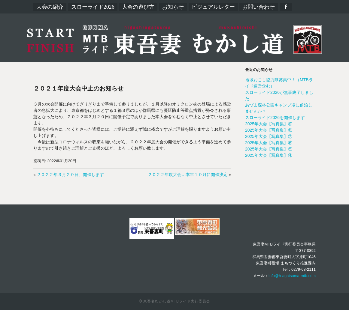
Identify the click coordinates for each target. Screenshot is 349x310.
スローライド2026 (92, 7)
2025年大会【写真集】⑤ (268, 149)
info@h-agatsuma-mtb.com (292, 275)
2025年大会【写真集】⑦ (268, 136)
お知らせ (173, 7)
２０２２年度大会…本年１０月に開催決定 (188, 174)
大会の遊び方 (138, 7)
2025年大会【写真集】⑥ (268, 142)
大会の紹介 (49, 7)
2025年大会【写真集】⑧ (268, 130)
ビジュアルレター (213, 7)
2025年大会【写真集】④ (268, 155)
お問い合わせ (258, 7)
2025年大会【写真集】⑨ (268, 123)
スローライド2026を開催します (275, 117)
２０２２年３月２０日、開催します (70, 174)
